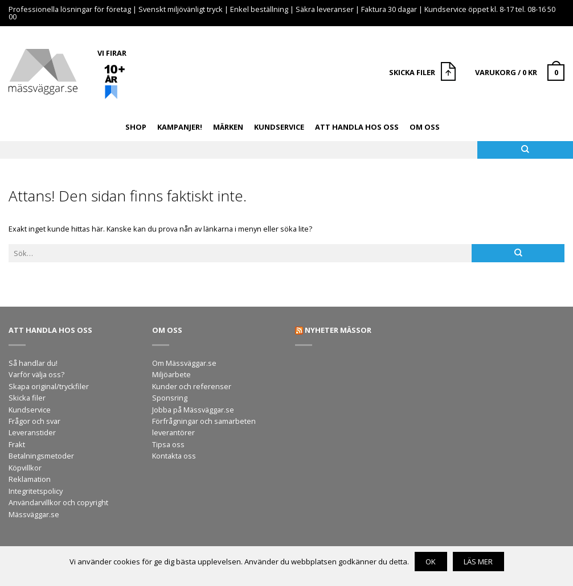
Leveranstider (32, 432)
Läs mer (478, 561)
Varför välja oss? (36, 374)
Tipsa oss (168, 444)
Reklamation (30, 479)
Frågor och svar (34, 421)
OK (430, 561)
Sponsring (169, 398)
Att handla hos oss (357, 127)
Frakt (17, 444)
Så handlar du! (33, 363)
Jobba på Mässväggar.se (193, 410)
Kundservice (279, 127)
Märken (228, 127)
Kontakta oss (174, 456)
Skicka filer (27, 398)
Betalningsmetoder (41, 456)
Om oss (425, 127)
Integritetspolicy (36, 491)
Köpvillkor (25, 468)
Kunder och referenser (191, 386)
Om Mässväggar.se (184, 363)
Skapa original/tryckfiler (49, 386)
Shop (135, 127)
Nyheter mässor (338, 330)
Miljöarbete (171, 374)
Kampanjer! (179, 127)
